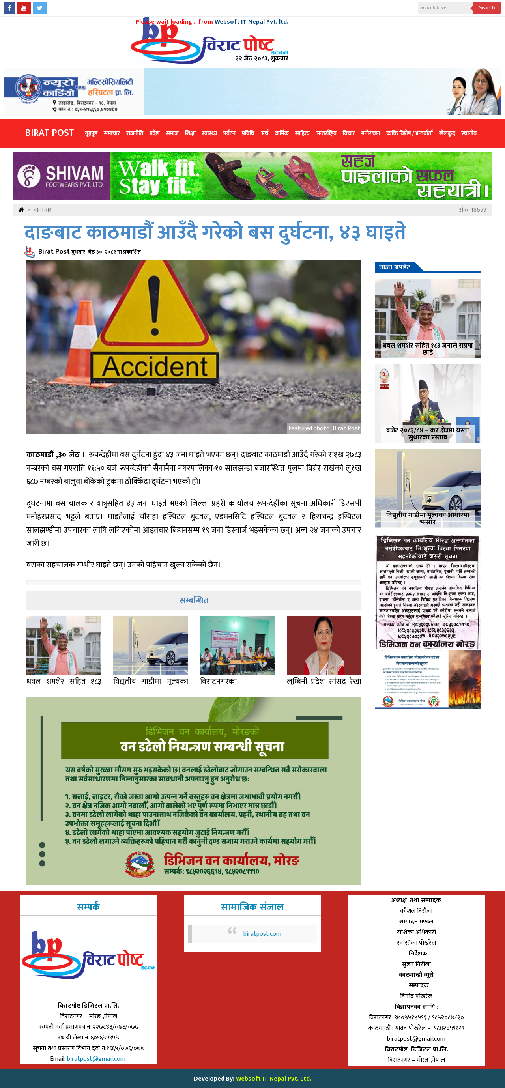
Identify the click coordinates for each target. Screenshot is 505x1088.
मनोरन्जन (370, 133)
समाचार (112, 133)
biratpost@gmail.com (97, 1059)
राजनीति (134, 133)
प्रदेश (154, 133)
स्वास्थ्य (209, 133)
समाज (172, 133)
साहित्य (302, 133)
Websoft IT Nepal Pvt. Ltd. (273, 1078)
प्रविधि (248, 133)
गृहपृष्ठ (91, 133)
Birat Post (50, 133)
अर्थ (264, 133)
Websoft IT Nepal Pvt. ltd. (251, 22)
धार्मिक (282, 133)
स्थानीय (469, 133)
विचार (349, 133)
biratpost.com (262, 934)
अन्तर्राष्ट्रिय (326, 133)
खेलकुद (447, 133)
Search (487, 8)
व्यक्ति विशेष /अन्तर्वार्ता (409, 133)
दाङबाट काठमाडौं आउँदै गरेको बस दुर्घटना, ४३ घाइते (215, 233)
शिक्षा (190, 133)
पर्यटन (229, 133)
